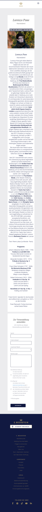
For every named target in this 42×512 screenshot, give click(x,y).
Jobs (21, 470)
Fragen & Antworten (21, 444)
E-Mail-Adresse (14, 340)
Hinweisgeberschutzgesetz (21, 488)
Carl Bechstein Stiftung (21, 454)
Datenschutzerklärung (18, 385)
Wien (21, 6)
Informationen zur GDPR (21, 486)
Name (12, 333)
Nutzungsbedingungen (21, 483)
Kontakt (21, 462)
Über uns (21, 449)
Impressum (21, 478)
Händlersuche (21, 438)
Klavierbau (21, 467)
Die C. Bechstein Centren (21, 452)
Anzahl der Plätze (15, 347)
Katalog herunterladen (21, 441)
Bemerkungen (14, 353)
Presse (21, 465)
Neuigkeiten (21, 446)
